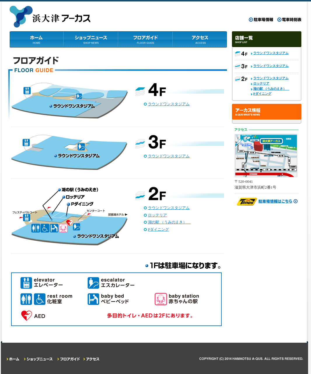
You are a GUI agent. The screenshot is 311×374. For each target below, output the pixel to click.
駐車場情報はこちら (267, 201)
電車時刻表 (289, 20)
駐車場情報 (261, 20)
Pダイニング (158, 229)
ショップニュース (91, 39)
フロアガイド (145, 39)
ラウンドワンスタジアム (169, 104)
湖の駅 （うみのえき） (169, 222)
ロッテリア (157, 215)
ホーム (37, 39)
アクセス (200, 39)
